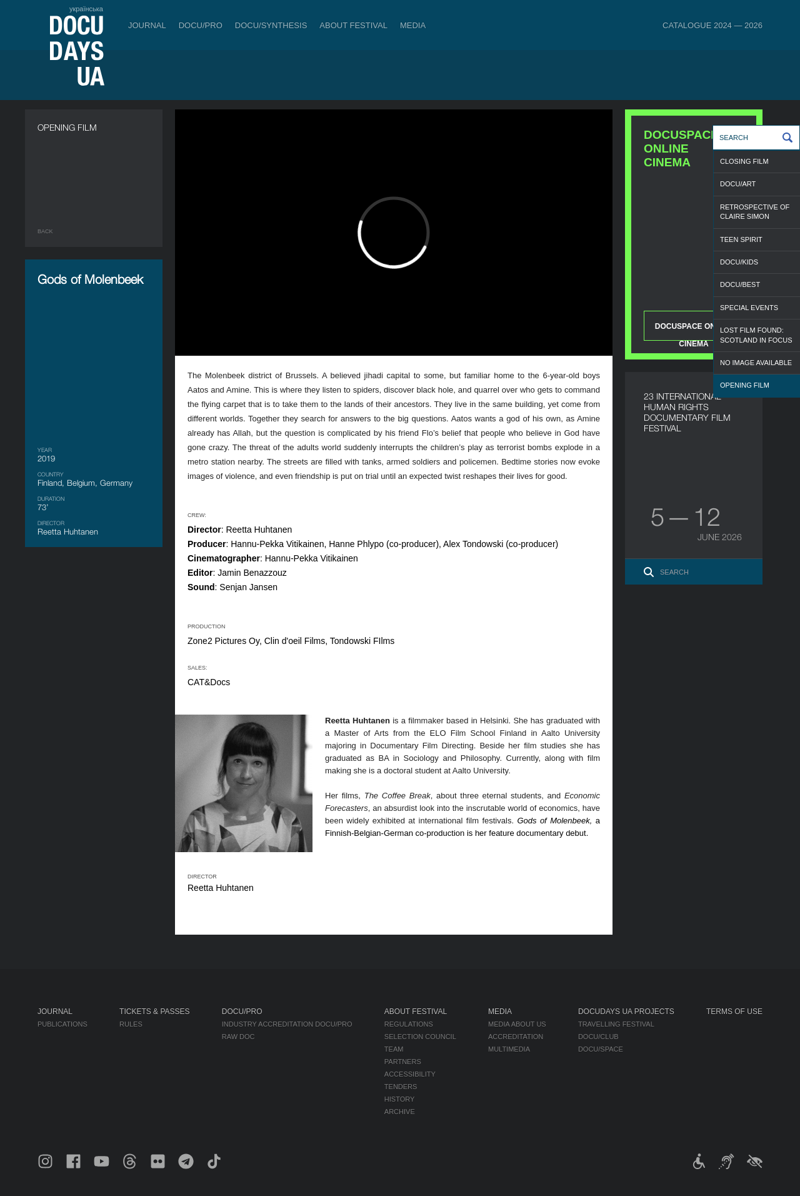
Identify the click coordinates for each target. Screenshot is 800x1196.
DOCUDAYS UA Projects (626, 1011)
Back (45, 231)
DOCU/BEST (740, 284)
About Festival (353, 25)
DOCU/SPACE (600, 1049)
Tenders (401, 1086)
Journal (147, 25)
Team (394, 1049)
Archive (399, 1111)
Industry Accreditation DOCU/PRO (287, 1024)
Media (413, 25)
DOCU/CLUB (598, 1036)
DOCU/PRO (200, 25)
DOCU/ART (738, 184)
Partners (402, 1061)
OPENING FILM (744, 385)
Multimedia (509, 1049)
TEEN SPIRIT (741, 239)
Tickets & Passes (154, 1011)
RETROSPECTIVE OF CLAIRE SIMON (754, 211)
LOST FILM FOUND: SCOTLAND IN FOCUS (756, 334)
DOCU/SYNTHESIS (271, 25)
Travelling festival (616, 1024)
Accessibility (410, 1074)
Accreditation (515, 1036)
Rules (130, 1024)
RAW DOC (238, 1036)
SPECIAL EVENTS (749, 307)
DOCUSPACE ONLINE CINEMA (693, 331)
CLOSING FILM (744, 161)
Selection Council (420, 1036)
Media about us (517, 1024)
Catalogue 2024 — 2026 (712, 25)
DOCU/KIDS (739, 262)
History (399, 1099)
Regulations (408, 1024)
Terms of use (734, 1011)
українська (86, 9)
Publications (63, 1024)
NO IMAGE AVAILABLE (756, 362)
